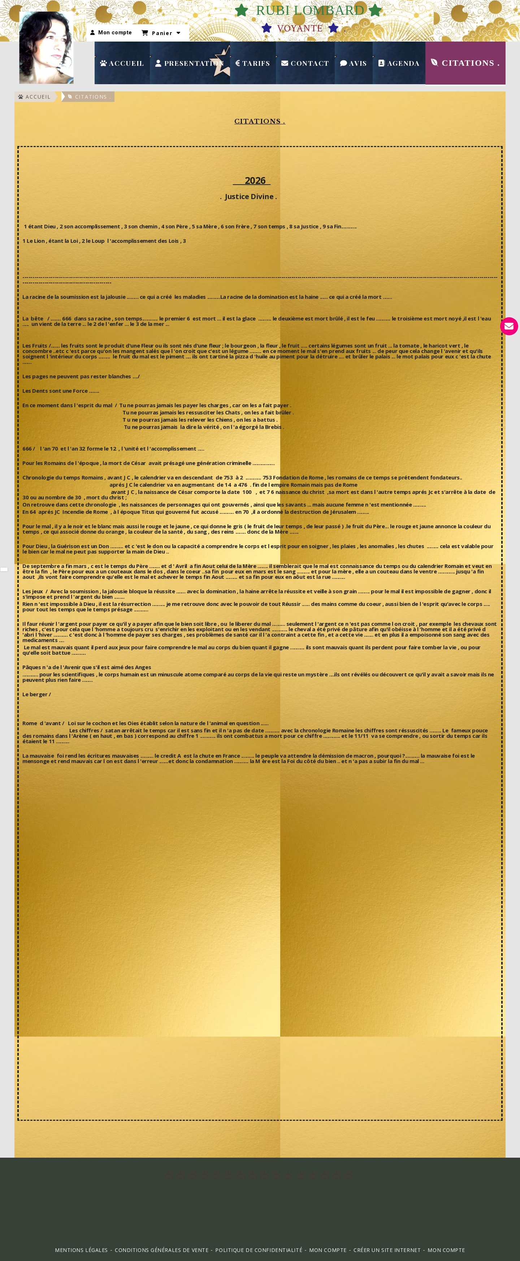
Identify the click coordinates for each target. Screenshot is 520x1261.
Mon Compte (328, 1250)
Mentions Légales (81, 1250)
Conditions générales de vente (161, 1250)
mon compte (446, 1250)
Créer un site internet (387, 1250)
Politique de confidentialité (258, 1250)
